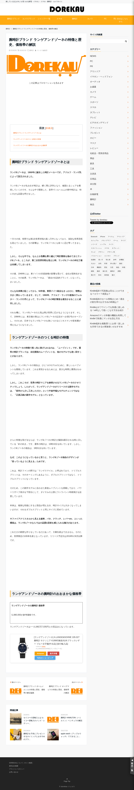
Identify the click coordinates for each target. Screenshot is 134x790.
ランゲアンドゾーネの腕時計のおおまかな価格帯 (30, 145)
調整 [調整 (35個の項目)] (119, 271)
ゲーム (93, 97)
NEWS (93, 56)
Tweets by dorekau (98, 220)
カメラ (90, 19)
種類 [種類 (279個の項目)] (92, 271)
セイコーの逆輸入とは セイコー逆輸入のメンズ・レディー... (34, 720)
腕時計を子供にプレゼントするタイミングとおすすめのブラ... (34, 736)
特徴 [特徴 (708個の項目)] (123, 267)
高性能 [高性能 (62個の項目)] (106, 275)
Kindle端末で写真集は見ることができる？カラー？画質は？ (107, 292)
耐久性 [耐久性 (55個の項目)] (105, 271)
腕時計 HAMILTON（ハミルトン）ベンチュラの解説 (71, 719)
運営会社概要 (13, 766)
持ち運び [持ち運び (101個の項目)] (113, 263)
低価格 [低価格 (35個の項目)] (93, 260)
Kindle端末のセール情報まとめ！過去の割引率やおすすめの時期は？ (107, 300)
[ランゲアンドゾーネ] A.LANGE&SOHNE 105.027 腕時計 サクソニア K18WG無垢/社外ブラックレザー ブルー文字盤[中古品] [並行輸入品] (57, 640)
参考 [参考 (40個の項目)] (114, 260)
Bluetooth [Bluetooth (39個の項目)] (94, 237)
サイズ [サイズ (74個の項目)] (123, 240)
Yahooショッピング (45, 658)
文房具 (93, 174)
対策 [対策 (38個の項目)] (105, 263)
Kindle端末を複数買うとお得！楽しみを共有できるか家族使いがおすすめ (107, 325)
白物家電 (94, 194)
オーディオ (95, 82)
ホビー (93, 138)
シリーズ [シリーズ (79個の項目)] (94, 244)
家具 (92, 163)
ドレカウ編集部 (42, 50)
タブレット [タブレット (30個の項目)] (116, 248)
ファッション (96, 128)
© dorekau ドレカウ (67, 786)
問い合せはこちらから (121, 20)
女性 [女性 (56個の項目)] (99, 263)
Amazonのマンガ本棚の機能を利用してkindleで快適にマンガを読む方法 (108, 317)
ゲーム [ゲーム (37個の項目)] (115, 240)
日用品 (93, 179)
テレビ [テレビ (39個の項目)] (93, 252)
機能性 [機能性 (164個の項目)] (99, 267)
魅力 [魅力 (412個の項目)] (113, 275)
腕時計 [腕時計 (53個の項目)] (112, 271)
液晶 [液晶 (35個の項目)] (117, 267)
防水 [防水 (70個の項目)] (99, 275)
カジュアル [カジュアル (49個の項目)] (95, 240)
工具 (92, 169)
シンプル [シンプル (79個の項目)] (103, 244)
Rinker (43, 646)
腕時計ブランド (13, 19)
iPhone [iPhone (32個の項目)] (102, 237)
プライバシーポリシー (16, 769)
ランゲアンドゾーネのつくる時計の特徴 (27, 139)
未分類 (93, 184)
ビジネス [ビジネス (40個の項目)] (107, 256)
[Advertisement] (46, 106)
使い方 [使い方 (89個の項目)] (100, 260)
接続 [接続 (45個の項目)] (120, 263)
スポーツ (94, 102)
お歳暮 (93, 87)
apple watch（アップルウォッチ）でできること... (71, 735)
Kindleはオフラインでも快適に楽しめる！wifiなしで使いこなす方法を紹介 (107, 308)
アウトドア (95, 71)
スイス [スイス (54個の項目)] (111, 244)
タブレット (95, 112)
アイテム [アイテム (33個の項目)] (111, 237)
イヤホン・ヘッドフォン (101, 76)
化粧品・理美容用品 (99, 153)
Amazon (40, 653)
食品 (92, 204)
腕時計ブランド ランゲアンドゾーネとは (27, 133)
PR (91, 66)
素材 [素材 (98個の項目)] (98, 271)
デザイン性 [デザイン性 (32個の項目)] (111, 252)
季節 (92, 158)
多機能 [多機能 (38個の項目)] (121, 260)
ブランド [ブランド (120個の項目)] (116, 256)
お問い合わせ (13, 772)
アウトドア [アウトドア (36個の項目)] (121, 237)
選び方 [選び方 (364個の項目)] (93, 275)
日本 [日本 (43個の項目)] (92, 267)
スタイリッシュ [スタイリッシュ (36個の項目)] (96, 248)
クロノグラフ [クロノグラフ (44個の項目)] (106, 240)
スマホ (59, 19)
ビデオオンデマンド (99, 123)
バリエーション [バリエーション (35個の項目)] (96, 256)
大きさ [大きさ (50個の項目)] (93, 263)
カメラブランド (28, 19)
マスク (93, 143)
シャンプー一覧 (44, 19)
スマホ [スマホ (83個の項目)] (106, 248)
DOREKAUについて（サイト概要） (21, 763)
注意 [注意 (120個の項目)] (111, 267)
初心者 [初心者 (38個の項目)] (108, 260)
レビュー (94, 148)
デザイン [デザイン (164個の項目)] (101, 252)
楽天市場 (53, 653)
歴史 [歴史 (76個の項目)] (105, 267)
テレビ (93, 117)
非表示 (49, 128)
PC (105, 19)
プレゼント (95, 133)
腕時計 (74, 19)
